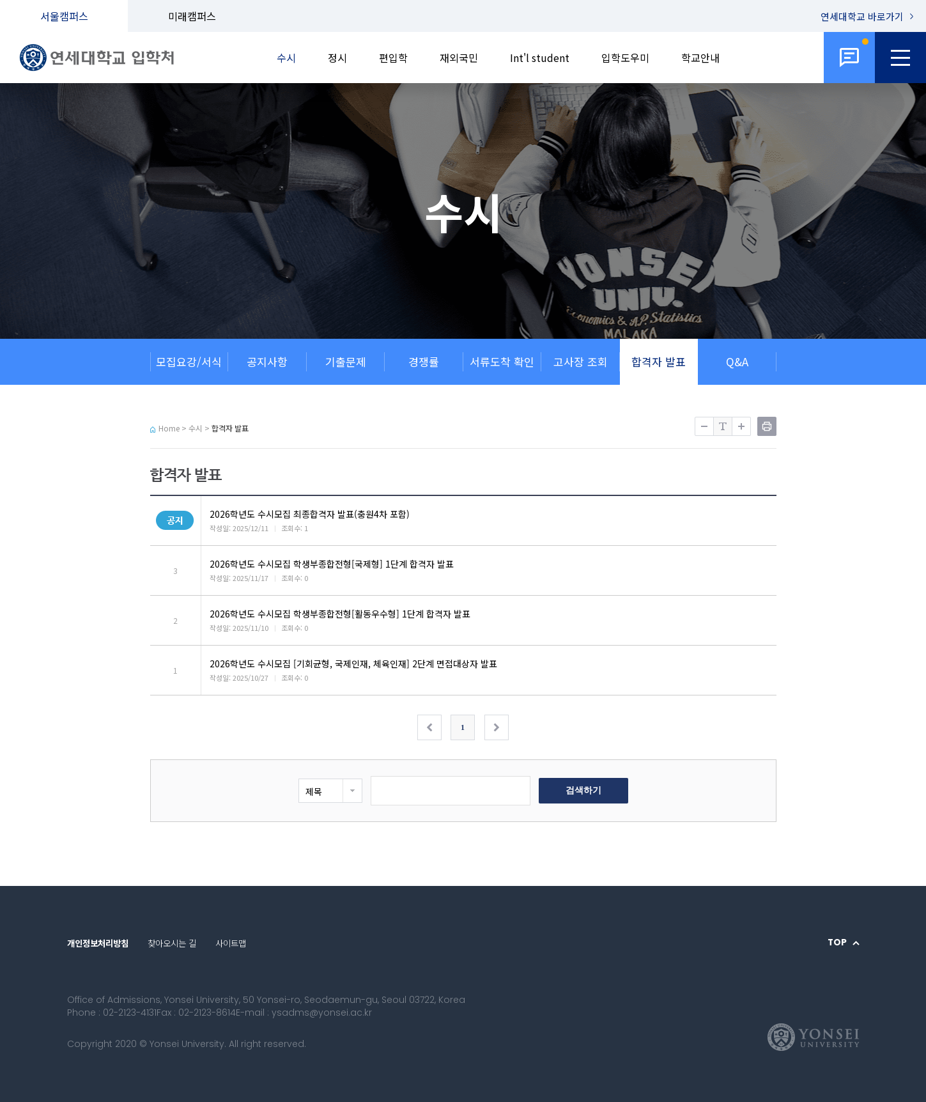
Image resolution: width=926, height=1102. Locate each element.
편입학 (393, 57)
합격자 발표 (658, 361)
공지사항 (267, 361)
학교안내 (700, 57)
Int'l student (539, 57)
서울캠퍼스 (64, 16)
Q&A (737, 361)
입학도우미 (625, 57)
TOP (837, 943)
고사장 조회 (580, 361)
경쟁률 (423, 361)
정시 (337, 57)
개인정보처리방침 (97, 942)
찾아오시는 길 (172, 942)
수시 (286, 57)
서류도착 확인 (502, 361)
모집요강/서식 (189, 361)
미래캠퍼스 (192, 16)
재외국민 (459, 57)
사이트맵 (230, 942)
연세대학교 (862, 16)
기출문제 (345, 361)
